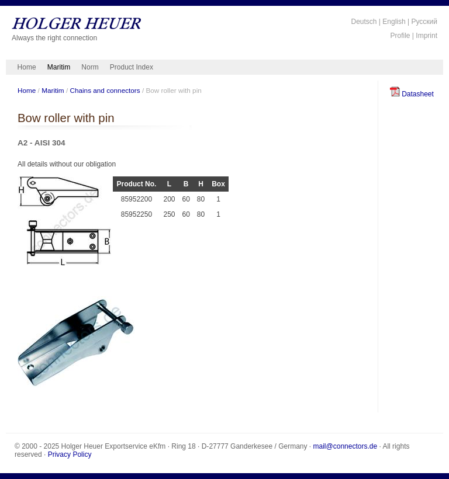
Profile (400, 36)
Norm (89, 67)
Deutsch (364, 22)
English (393, 22)
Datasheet (412, 94)
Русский (424, 22)
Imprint (426, 36)
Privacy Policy (70, 454)
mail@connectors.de (345, 446)
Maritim (58, 67)
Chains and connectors (105, 90)
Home (27, 67)
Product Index (131, 67)
